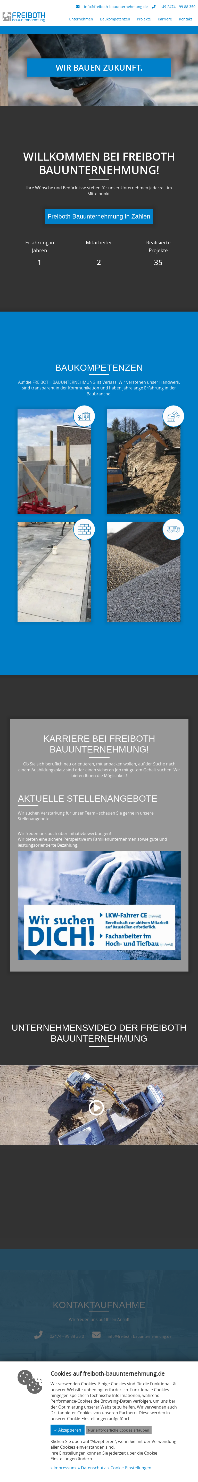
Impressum (65, 1468)
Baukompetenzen (115, 19)
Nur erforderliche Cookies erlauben (118, 1430)
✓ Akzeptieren (67, 1430)
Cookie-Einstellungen (131, 1468)
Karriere (165, 19)
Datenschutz (93, 1468)
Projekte (144, 19)
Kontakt (185, 19)
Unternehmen (81, 19)
